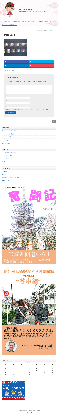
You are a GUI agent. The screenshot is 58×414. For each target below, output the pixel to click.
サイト (6, 105)
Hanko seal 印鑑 (6, 137)
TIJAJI (31, 412)
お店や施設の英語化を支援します (9, 24)
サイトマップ (5, 180)
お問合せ (4, 174)
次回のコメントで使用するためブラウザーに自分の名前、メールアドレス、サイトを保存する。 (29, 109)
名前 (6, 95)
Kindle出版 (41, 21)
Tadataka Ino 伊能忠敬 (8, 133)
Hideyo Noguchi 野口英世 (9, 130)
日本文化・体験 (16, 21)
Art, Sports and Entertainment (9, 152)
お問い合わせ (48, 21)
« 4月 (13, 376)
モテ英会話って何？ (6, 21)
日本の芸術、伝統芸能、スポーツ (29, 21)
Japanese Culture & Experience (9, 155)
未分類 (3, 162)
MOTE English (26, 9)
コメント (7, 83)
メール (7, 100)
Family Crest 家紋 (10, 70)
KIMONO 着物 (5, 140)
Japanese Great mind (7, 158)
